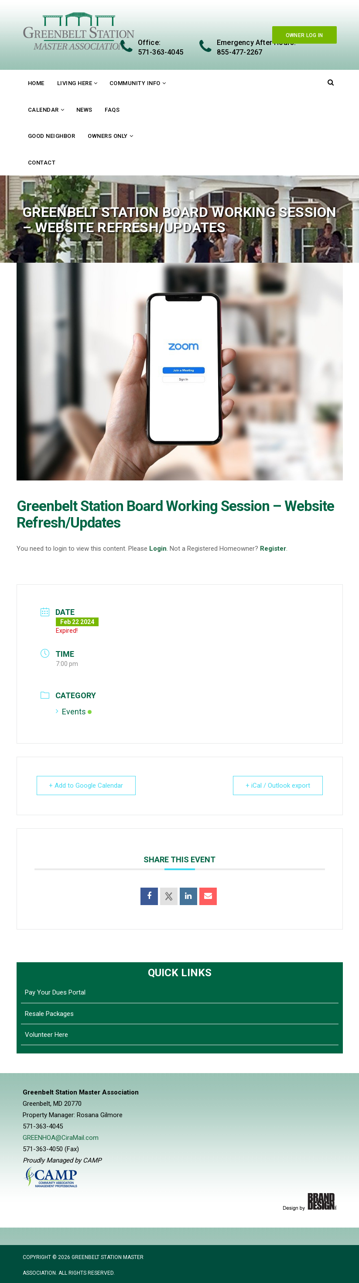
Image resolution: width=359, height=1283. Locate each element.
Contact (42, 162)
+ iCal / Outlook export (278, 785)
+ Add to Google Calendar (86, 785)
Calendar (43, 109)
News (84, 109)
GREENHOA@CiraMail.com (61, 1138)
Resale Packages (49, 1014)
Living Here (74, 83)
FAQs (112, 109)
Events (74, 711)
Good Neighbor (51, 136)
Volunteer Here (46, 1035)
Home (36, 83)
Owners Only (108, 136)
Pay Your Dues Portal (55, 992)
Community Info (135, 83)
